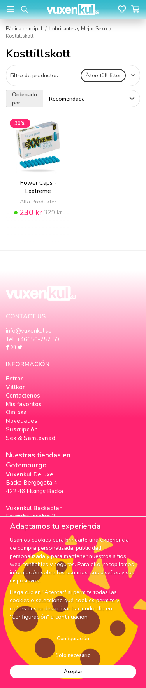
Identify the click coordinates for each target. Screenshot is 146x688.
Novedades (21, 421)
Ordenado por (24, 98)
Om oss (16, 412)
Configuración (73, 638)
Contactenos (23, 396)
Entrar (14, 378)
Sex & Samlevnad (30, 438)
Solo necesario (73, 655)
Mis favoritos (24, 404)
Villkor (15, 387)
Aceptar (73, 671)
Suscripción (22, 429)
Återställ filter (103, 75)
